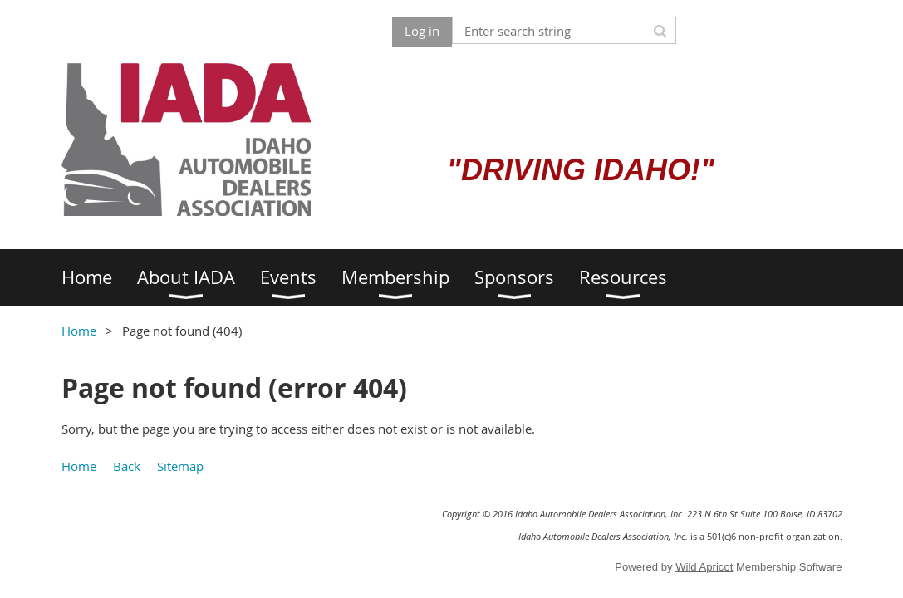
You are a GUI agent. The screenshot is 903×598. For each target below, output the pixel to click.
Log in (422, 30)
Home (78, 330)
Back (126, 466)
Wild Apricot (704, 567)
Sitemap (180, 466)
